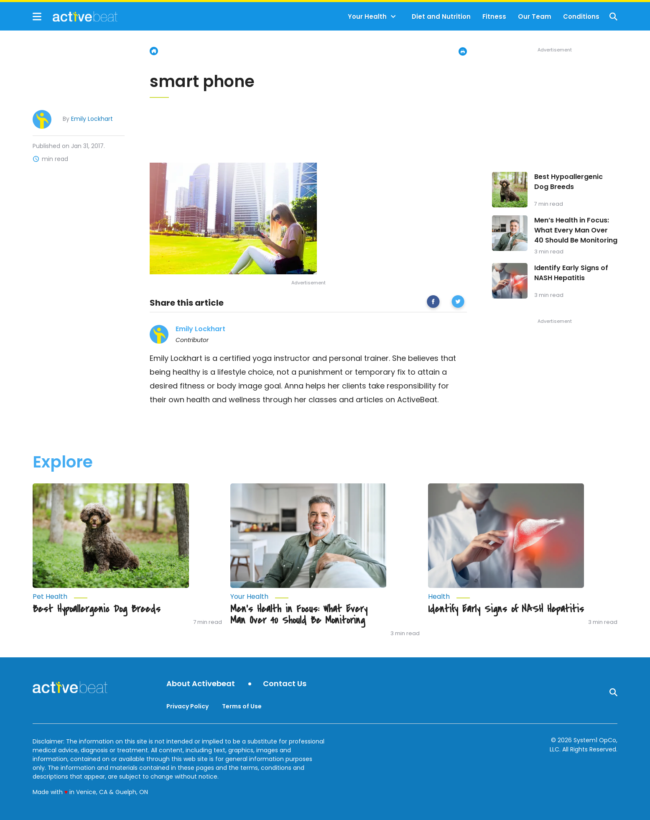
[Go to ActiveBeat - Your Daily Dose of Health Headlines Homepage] (75, 16)
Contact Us (284, 684)
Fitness (494, 16)
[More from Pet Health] (111, 596)
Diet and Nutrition (441, 16)
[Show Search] (613, 16)
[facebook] (433, 303)
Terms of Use (242, 706)
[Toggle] (393, 16)
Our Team (534, 16)
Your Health (367, 16)
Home (154, 51)
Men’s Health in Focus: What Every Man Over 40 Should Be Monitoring (575, 230)
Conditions (581, 16)
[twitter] (458, 303)
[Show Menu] (37, 16)
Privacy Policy (187, 706)
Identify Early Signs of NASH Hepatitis (571, 273)
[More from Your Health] (308, 596)
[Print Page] (463, 51)
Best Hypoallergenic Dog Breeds (568, 182)
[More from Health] (506, 596)
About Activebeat (200, 684)
